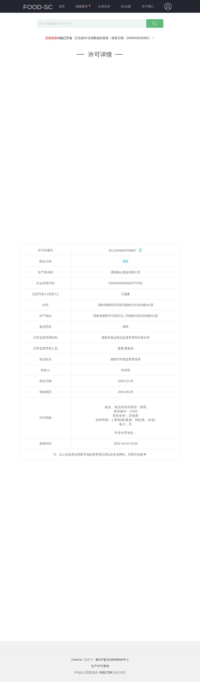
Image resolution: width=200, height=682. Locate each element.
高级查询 (82, 6)
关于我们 (148, 6)
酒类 (125, 261)
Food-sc (77, 659)
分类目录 (104, 6)
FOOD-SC (38, 6)
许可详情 (100, 54)
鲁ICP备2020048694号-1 (112, 659)
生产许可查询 (100, 666)
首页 (62, 6)
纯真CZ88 (105, 672)
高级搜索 (51, 38)
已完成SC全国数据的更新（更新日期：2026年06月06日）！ (114, 38)
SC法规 (126, 6)
